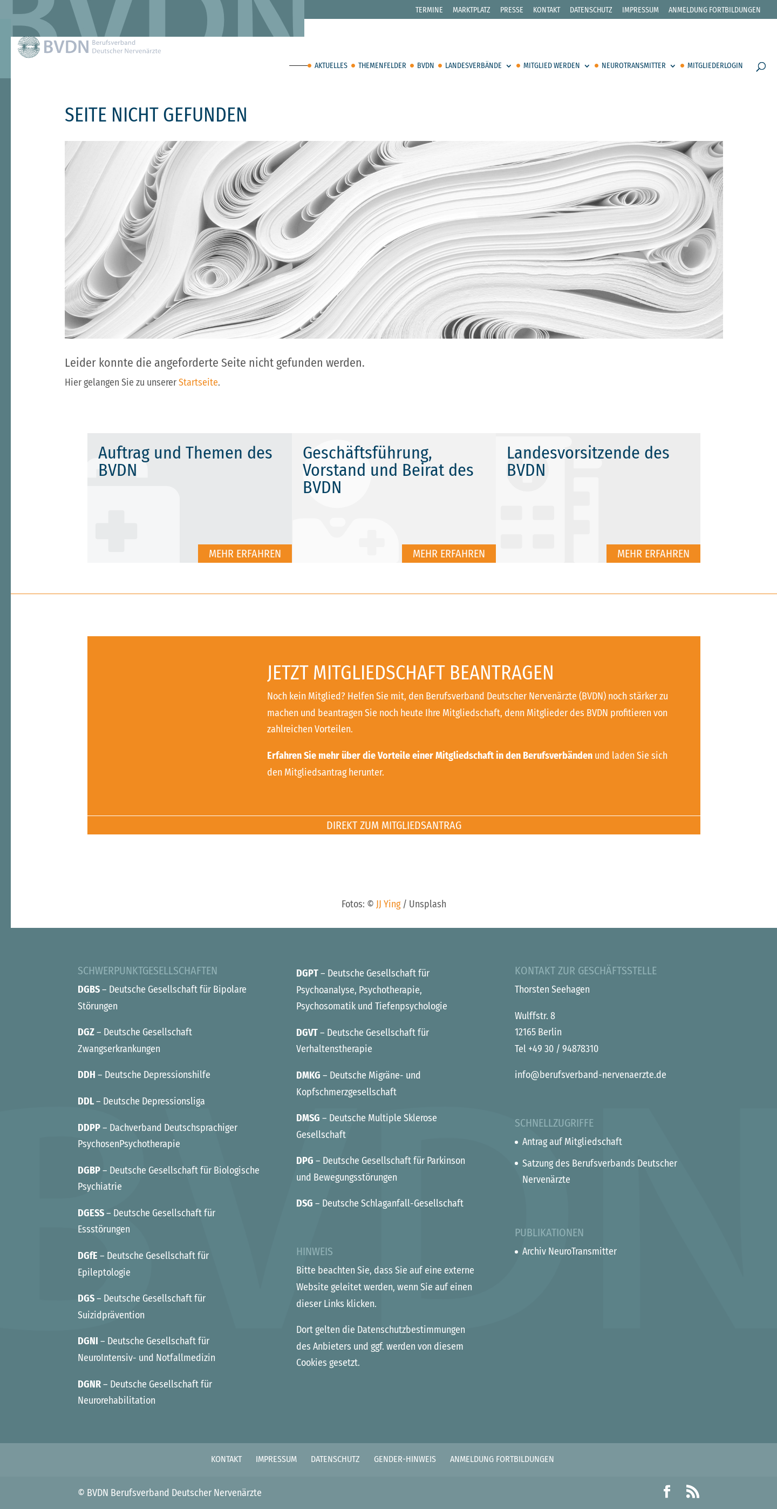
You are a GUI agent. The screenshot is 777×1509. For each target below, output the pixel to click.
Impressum (640, 10)
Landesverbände (473, 66)
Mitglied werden (551, 66)
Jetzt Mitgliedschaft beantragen (410, 673)
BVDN (425, 66)
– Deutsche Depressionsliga (141, 1101)
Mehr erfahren (245, 553)
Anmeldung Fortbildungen (715, 10)
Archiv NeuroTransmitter (569, 1251)
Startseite (198, 382)
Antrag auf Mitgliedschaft (572, 1142)
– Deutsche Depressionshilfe (144, 1075)
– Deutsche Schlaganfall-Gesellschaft (380, 1203)
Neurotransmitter (634, 66)
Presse (511, 10)
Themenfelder (382, 66)
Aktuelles (331, 66)
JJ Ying (388, 904)
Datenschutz (591, 10)
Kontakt (546, 10)
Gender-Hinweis (405, 1459)
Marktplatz (471, 10)
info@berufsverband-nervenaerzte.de (590, 1075)
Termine (429, 10)
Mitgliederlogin (715, 66)
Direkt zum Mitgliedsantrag (393, 825)
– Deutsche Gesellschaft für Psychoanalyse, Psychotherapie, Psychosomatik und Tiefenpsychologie (371, 989)
